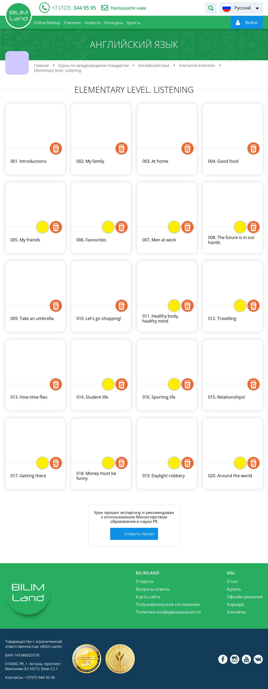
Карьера (235, 603)
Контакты (236, 611)
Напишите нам (128, 8)
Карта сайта (148, 596)
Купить (234, 588)
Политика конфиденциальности (168, 611)
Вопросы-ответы (153, 588)
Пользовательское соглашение (168, 603)
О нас (232, 580)
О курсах (144, 580)
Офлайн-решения (245, 596)
